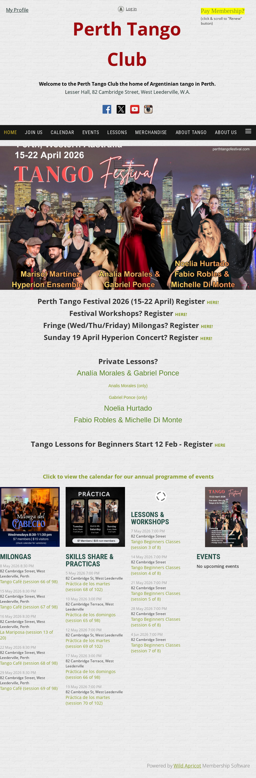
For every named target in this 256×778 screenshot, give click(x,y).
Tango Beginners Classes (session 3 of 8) (155, 544)
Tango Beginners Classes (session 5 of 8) (155, 596)
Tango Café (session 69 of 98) (29, 688)
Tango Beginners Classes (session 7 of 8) (155, 648)
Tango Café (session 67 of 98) (29, 607)
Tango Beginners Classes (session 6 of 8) (155, 622)
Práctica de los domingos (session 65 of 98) (91, 617)
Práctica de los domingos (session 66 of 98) (91, 674)
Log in (131, 8)
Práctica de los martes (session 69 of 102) (88, 643)
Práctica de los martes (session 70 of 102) (88, 700)
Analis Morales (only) (128, 385)
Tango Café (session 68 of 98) (29, 663)
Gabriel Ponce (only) (128, 397)
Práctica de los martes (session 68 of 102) (88, 586)
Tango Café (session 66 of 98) (29, 581)
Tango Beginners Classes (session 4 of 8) (155, 570)
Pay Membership (221, 11)
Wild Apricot (187, 765)
